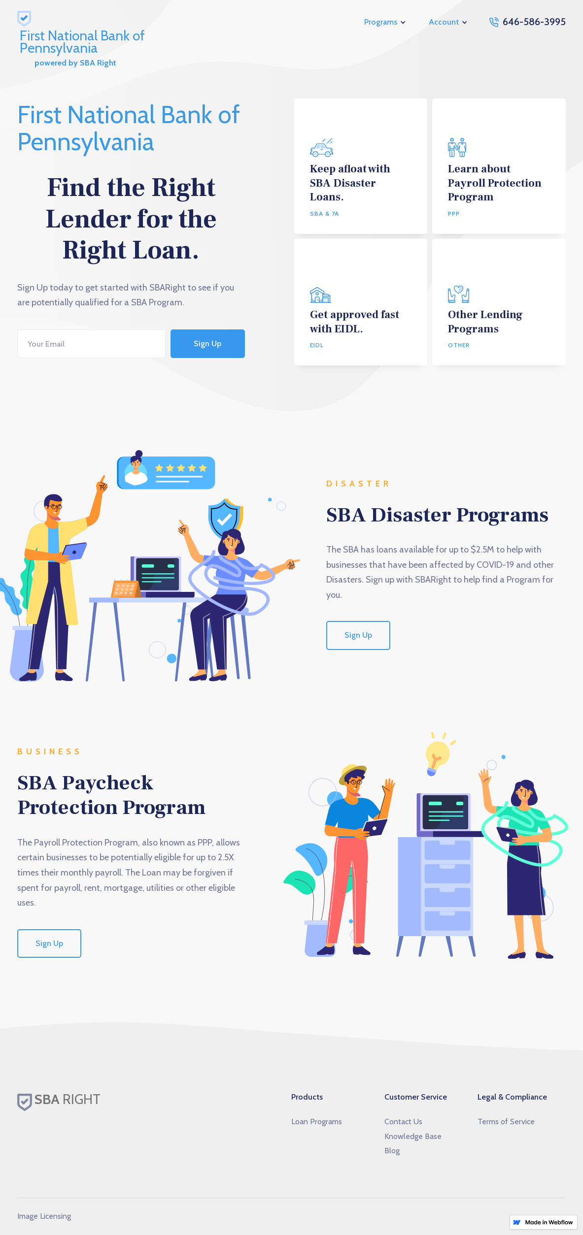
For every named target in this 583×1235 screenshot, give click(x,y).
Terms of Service (506, 1121)
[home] (115, 22)
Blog (392, 1150)
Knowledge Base (413, 1136)
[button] (385, 22)
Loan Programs (316, 1121)
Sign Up (358, 635)
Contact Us (403, 1121)
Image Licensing (44, 1216)
